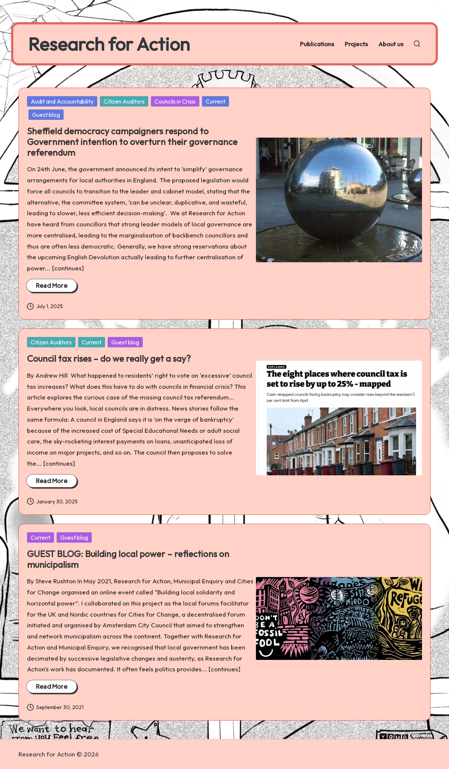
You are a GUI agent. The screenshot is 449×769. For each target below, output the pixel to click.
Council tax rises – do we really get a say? (108, 358)
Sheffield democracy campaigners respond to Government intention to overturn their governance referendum (132, 141)
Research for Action (109, 44)
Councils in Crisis (175, 101)
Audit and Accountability (62, 101)
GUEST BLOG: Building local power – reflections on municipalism (128, 559)
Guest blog (46, 114)
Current (215, 101)
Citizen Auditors (124, 101)
